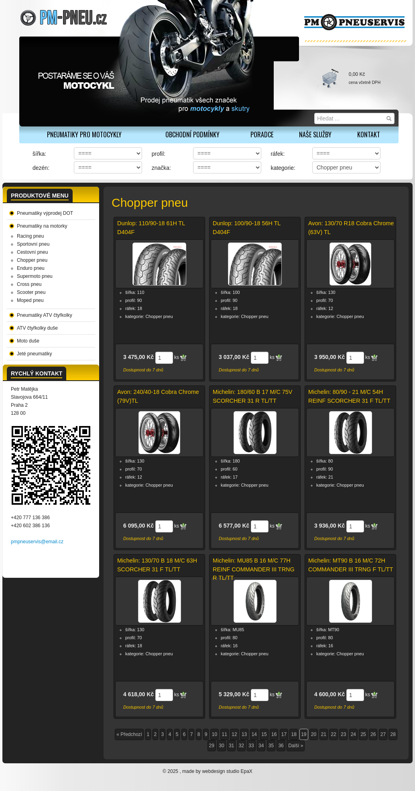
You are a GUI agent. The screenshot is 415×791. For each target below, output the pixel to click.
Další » (295, 745)
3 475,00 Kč (138, 357)
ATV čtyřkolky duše (37, 328)
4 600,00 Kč (329, 694)
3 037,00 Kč (234, 357)
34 (261, 745)
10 (214, 734)
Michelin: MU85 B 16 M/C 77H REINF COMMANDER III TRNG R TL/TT (254, 569)
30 (221, 745)
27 (383, 734)
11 (224, 734)
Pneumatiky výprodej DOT (45, 213)
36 (280, 745)
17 (284, 734)
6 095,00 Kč (138, 525)
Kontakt (368, 134)
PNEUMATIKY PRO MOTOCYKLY (84, 134)
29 (211, 745)
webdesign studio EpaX (227, 771)
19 (303, 734)
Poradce (261, 134)
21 (323, 734)
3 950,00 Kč (329, 357)
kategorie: (283, 168)
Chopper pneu (32, 260)
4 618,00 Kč (138, 694)
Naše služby (315, 134)
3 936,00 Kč (329, 525)
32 (241, 745)
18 (293, 734)
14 (254, 734)
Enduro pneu (31, 268)
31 (231, 745)
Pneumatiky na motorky (42, 226)
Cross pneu (29, 284)
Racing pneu (30, 236)
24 (353, 734)
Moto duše (28, 341)
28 (392, 734)
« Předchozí (129, 734)
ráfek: (278, 154)
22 (333, 734)
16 (274, 734)
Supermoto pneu (35, 276)
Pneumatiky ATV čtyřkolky (44, 315)
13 (244, 734)
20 (313, 734)
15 (263, 734)
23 (343, 734)
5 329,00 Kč (234, 694)
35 (271, 745)
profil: (158, 154)
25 (363, 734)
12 (234, 734)
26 (373, 734)
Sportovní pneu (33, 244)
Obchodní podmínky (192, 134)
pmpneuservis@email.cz (37, 541)
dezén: (41, 168)
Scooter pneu (31, 292)
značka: (161, 168)
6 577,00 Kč (234, 525)
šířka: (39, 154)
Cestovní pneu (32, 252)
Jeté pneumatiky (34, 354)
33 (251, 745)
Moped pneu (30, 300)
